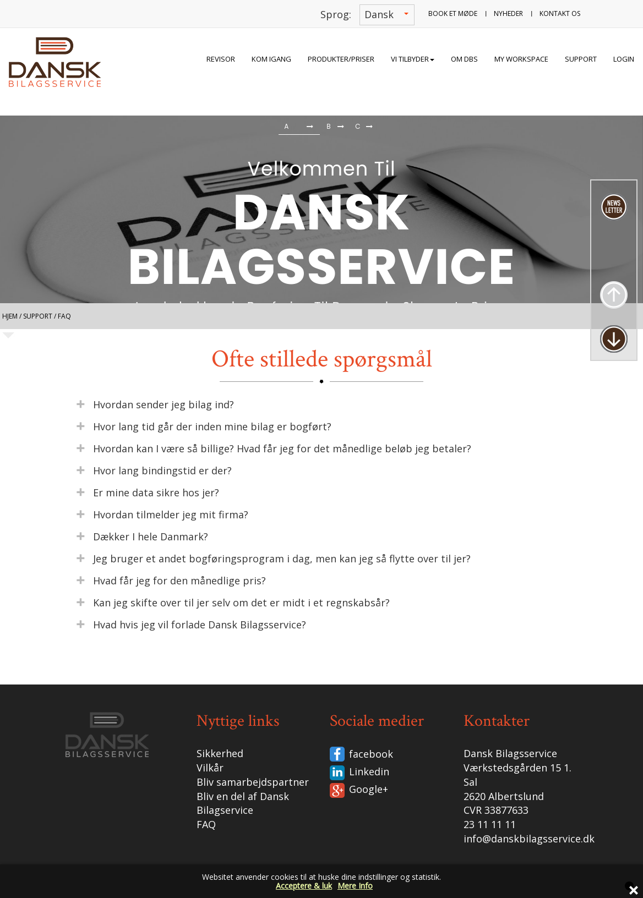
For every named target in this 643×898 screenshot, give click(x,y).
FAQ (206, 824)
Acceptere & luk (304, 885)
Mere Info (355, 885)
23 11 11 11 (490, 824)
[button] (27, 128)
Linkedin (369, 771)
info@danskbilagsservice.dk (529, 838)
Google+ (368, 789)
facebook (371, 753)
